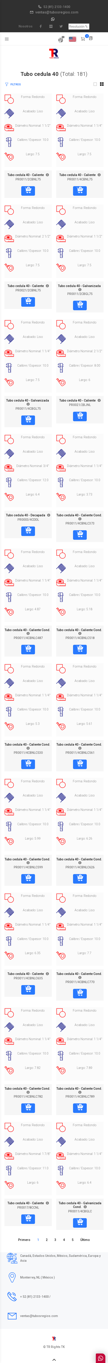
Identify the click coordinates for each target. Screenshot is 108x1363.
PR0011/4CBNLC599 (28, 867)
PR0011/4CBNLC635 (28, 978)
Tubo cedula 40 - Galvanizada (80, 286)
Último (85, 1240)
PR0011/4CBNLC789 (80, 1096)
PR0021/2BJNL (80, 405)
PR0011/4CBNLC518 (80, 638)
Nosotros (26, 26)
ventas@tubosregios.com (56, 12)
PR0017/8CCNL (28, 1207)
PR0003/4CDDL (28, 519)
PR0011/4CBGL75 (28, 408)
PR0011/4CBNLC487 (28, 638)
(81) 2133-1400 (59, 7)
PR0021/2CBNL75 (28, 290)
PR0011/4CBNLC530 (28, 752)
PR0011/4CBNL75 (80, 179)
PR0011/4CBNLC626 (80, 867)
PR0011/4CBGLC (80, 1211)
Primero (24, 1240)
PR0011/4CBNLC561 (80, 752)
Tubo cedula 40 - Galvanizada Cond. (80, 1205)
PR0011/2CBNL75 (28, 179)
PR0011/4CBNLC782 (28, 1096)
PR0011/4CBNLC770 (80, 982)
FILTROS (15, 84)
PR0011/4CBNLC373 (80, 523)
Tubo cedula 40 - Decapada (26, 515)
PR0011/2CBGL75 (80, 294)
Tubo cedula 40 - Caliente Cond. (79, 515)
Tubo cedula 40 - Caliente (27, 175)
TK (63, 1347)
